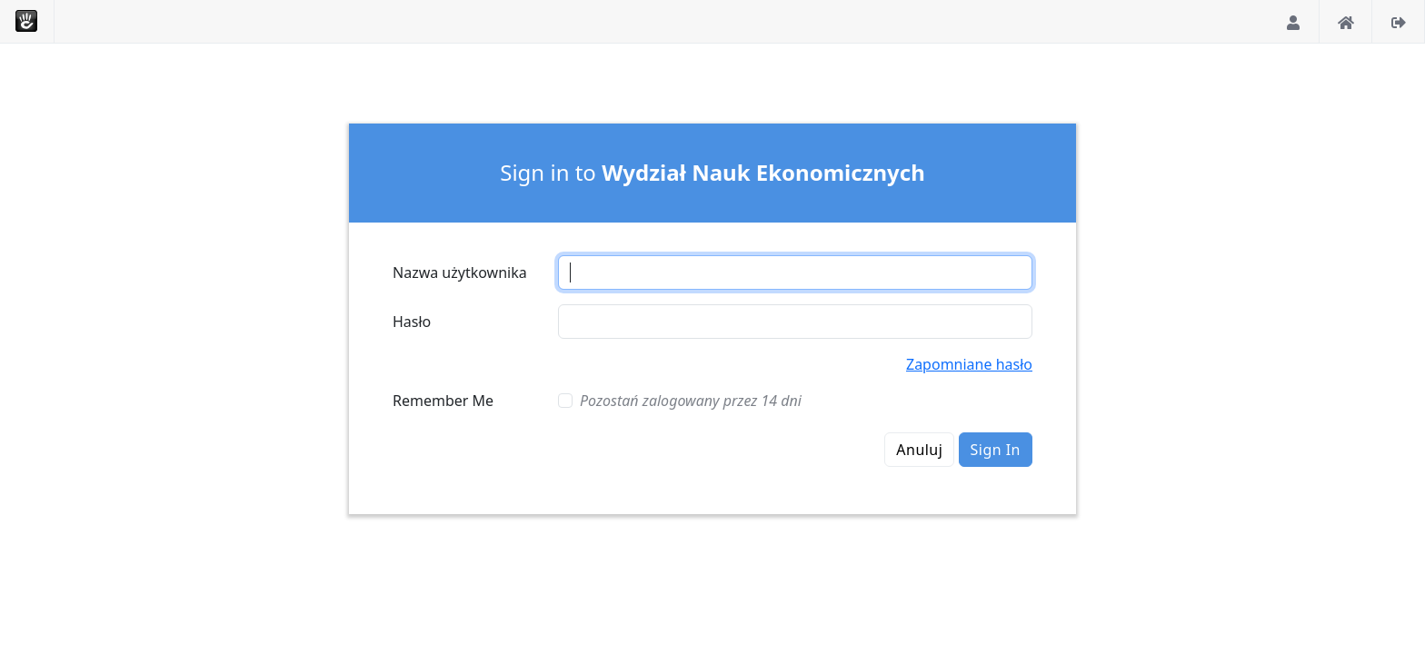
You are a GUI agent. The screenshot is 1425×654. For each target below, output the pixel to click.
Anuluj (919, 450)
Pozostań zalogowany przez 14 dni (691, 401)
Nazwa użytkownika (460, 272)
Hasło (412, 322)
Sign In (996, 450)
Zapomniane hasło (969, 364)
